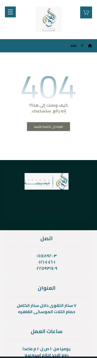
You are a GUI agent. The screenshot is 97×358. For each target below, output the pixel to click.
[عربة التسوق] (86, 12)
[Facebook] (63, 209)
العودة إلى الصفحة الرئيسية (48, 126)
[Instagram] (29, 209)
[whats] (52, 209)
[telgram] (40, 209)
